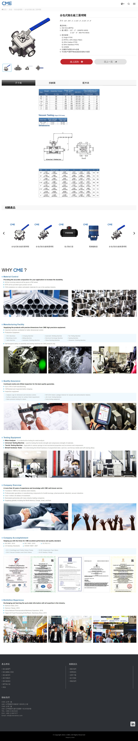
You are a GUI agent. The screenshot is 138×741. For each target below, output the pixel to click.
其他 (10, 9)
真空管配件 (6, 678)
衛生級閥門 (6, 669)
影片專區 (73, 678)
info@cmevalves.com (15, 715)
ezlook (72, 737)
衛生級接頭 (6, 681)
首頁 (4, 9)
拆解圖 (52, 83)
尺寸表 (18, 83)
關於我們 (73, 669)
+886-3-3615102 (12, 711)
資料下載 (73, 675)
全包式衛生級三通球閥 (33, 9)
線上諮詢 (76, 62)
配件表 (86, 83)
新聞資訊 (73, 672)
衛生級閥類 (18, 9)
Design (67, 737)
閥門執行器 (6, 684)
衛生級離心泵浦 (8, 672)
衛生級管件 (6, 675)
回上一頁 (110, 62)
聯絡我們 (73, 681)
